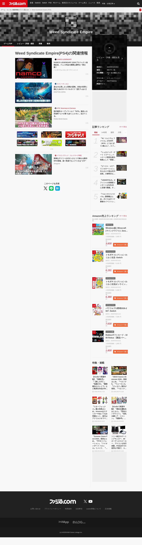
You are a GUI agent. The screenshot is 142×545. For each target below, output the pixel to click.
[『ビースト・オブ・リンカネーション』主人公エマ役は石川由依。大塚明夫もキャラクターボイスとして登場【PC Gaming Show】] (121, 170)
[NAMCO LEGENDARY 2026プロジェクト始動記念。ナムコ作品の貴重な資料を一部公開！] (33, 70)
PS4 (71, 37)
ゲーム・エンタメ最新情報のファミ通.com (15, 10)
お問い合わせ (39, 517)
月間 (119, 134)
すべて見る (123, 129)
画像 (40, 44)
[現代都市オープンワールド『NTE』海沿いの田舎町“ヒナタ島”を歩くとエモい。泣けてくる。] (33, 119)
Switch (44, 3)
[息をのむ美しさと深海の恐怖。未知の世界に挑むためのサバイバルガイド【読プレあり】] (33, 94)
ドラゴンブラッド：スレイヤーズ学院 (69, 157)
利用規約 (68, 517)
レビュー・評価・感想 (25, 44)
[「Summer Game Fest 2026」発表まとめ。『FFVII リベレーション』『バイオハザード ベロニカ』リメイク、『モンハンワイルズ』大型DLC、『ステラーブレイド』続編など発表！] (100, 436)
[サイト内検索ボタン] (138, 3)
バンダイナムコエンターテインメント (66, 73)
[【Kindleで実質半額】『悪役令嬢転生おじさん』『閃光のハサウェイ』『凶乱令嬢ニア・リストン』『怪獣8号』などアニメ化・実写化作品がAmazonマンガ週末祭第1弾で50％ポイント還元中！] (119, 404)
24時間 (104, 134)
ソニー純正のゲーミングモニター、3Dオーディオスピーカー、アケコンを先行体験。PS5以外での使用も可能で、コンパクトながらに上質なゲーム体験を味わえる (119, 449)
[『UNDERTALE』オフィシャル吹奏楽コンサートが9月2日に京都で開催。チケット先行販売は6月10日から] (121, 184)
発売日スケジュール (69, 3)
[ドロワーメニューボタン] (3, 3)
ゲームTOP (8, 44)
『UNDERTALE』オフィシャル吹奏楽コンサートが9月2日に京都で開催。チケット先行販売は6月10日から (107, 186)
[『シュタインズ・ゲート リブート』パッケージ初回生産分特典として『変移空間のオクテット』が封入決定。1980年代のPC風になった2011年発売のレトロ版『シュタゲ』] (121, 156)
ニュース (90, 3)
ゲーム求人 (81, 3)
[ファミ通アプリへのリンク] (64, 530)
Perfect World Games (60, 121)
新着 (31, 3)
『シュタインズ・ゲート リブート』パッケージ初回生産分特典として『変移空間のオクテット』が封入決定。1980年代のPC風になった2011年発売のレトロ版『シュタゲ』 (107, 158)
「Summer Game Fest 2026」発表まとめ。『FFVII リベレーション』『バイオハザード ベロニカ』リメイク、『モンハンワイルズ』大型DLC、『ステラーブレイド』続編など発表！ (100, 449)
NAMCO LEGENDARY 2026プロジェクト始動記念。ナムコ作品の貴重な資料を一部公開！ (71, 67)
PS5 (49, 3)
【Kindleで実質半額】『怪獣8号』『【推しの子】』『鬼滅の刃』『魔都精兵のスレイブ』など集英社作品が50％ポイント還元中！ (100, 386)
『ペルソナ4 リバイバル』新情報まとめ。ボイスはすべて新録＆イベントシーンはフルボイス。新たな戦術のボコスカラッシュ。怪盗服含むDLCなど (107, 200)
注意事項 (78, 517)
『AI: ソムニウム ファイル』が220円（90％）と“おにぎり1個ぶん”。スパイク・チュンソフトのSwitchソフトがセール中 (107, 144)
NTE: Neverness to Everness (66, 110)
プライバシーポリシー (54, 517)
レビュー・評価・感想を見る (108, 60)
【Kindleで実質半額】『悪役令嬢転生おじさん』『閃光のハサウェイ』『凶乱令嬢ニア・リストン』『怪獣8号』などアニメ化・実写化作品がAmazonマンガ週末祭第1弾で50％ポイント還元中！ (119, 418)
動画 (96, 3)
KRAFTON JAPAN (59, 97)
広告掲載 (104, 517)
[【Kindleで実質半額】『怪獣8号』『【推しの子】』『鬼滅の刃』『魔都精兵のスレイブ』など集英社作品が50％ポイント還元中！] (100, 372)
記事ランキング (100, 128)
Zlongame (57, 169)
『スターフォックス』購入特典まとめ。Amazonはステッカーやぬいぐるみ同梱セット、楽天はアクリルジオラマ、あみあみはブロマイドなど (100, 418)
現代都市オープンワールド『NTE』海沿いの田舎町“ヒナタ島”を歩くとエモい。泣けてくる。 (71, 116)
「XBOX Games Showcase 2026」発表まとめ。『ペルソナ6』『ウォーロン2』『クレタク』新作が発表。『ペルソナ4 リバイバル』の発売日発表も (119, 386)
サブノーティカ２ (63, 86)
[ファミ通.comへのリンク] (17, 3)
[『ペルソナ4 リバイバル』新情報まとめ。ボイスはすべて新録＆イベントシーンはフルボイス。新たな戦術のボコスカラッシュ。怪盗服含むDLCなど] (121, 197)
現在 (96, 134)
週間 (112, 134)
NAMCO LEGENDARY (64, 61)
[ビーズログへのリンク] (79, 530)
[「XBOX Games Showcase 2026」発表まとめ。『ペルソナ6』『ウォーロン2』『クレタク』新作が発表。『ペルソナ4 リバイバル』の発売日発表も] (119, 372)
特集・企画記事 (105, 3)
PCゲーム (56, 3)
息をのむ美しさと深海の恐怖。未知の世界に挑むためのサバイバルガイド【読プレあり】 (71, 91)
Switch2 (37, 3)
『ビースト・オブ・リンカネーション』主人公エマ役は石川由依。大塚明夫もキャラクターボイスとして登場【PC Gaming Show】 (107, 172)
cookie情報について (91, 517)
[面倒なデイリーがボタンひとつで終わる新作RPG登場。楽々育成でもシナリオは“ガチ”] (33, 166)
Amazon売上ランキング (105, 218)
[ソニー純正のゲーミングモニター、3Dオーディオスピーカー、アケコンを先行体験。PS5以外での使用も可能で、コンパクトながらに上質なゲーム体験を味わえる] (119, 436)
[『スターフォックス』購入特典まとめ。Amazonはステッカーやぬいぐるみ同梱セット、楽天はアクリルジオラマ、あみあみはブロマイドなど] (100, 404)
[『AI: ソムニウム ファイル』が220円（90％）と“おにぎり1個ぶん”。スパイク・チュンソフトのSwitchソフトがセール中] (121, 142)
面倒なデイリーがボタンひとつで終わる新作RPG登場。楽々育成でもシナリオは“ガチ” (71, 163)
